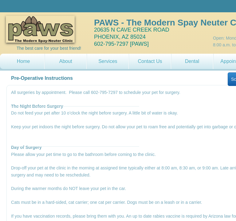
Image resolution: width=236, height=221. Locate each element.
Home (23, 61)
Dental (192, 61)
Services (107, 61)
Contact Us (150, 61)
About (65, 61)
